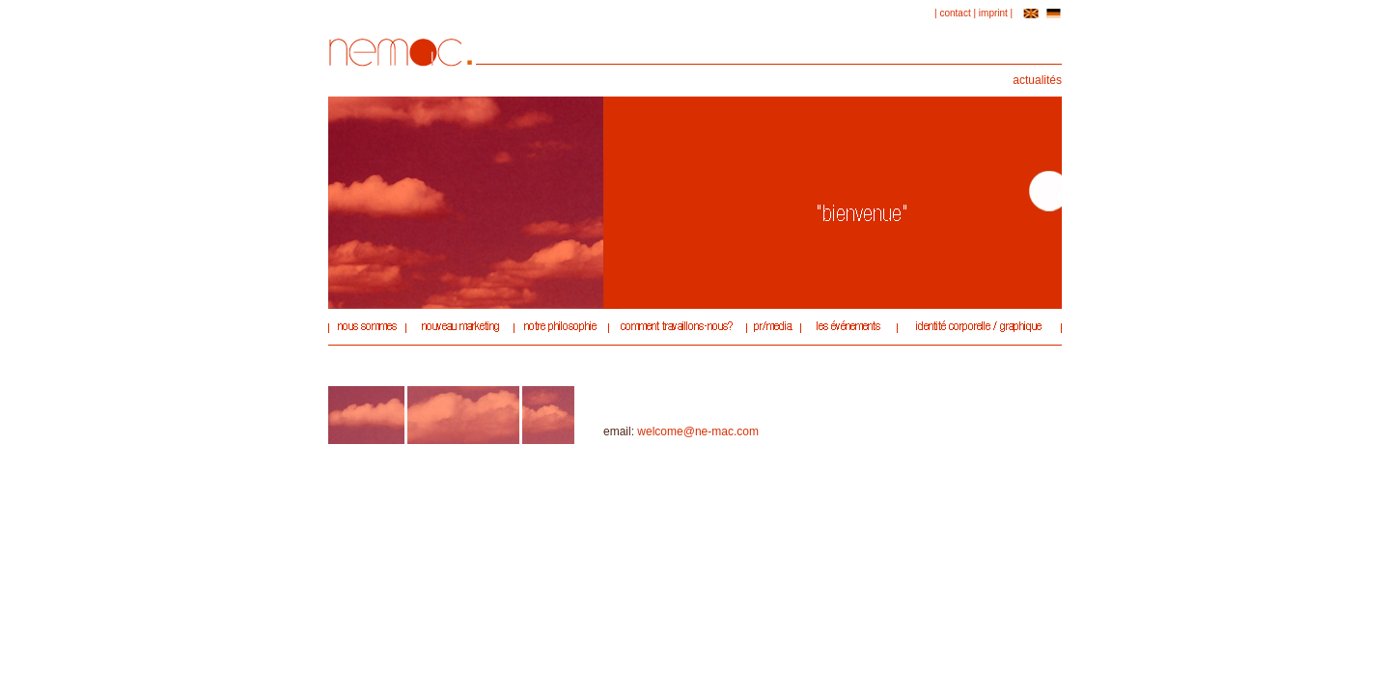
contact (954, 13)
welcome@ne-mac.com (698, 431)
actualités (1037, 80)
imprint (993, 13)
